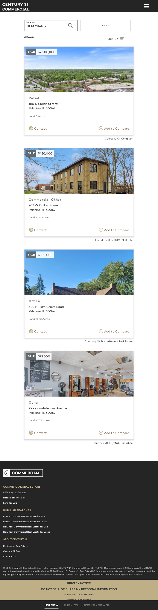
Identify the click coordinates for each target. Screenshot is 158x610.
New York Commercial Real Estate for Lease (26, 531)
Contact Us (9, 556)
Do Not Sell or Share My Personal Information (79, 589)
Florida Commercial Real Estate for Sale (24, 516)
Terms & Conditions (79, 600)
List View (51, 605)
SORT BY (116, 39)
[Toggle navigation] (146, 4)
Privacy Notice (79, 583)
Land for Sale (10, 502)
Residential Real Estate (15, 545)
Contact (38, 128)
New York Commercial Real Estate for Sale (25, 526)
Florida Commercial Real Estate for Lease (25, 521)
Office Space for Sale (14, 492)
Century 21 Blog (11, 551)
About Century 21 (15, 539)
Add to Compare (114, 128)
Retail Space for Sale (14, 497)
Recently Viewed (96, 605)
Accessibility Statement (79, 595)
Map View (71, 605)
